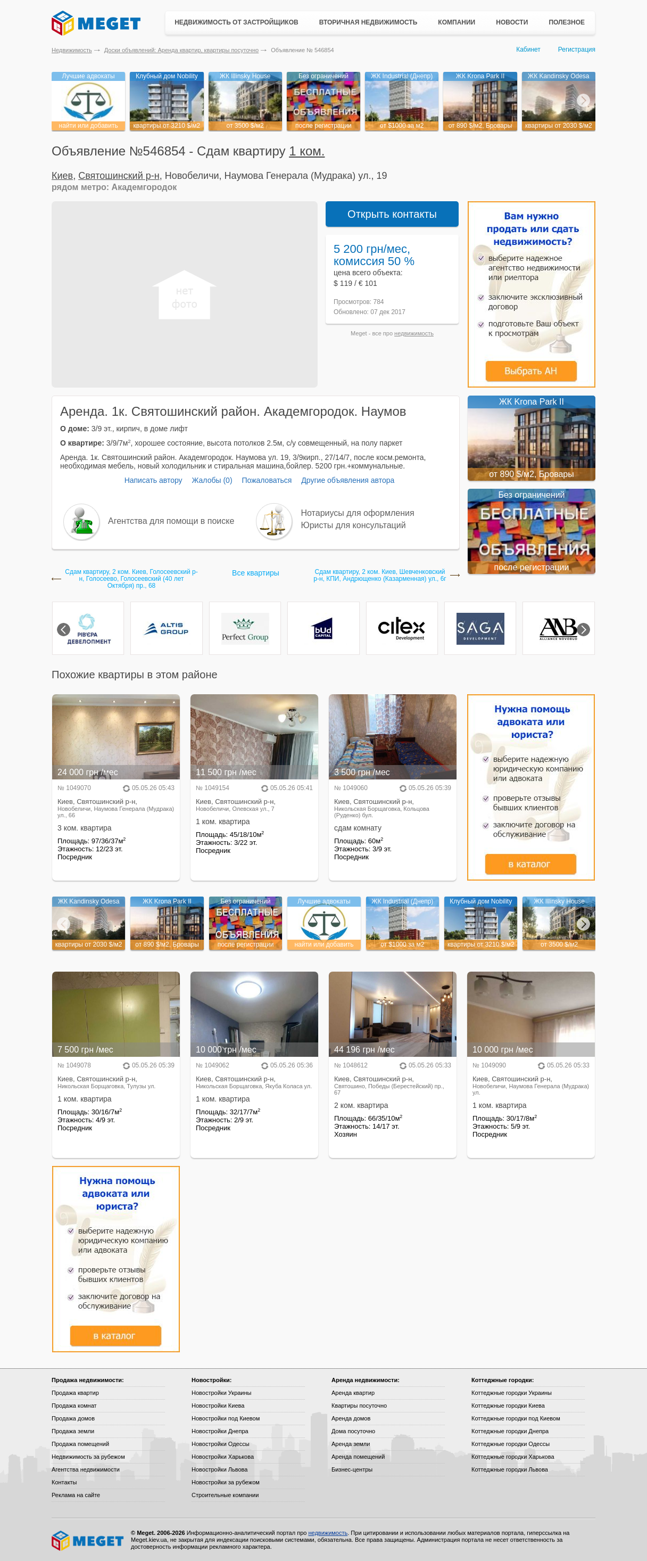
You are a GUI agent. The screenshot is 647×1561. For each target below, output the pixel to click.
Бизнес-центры (351, 1469)
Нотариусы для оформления (357, 512)
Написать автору (154, 480)
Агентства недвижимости (86, 1469)
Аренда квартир (353, 1393)
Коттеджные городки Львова (509, 1469)
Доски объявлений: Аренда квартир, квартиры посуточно (181, 50)
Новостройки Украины (222, 1393)
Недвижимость (72, 50)
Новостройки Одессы (221, 1444)
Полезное (567, 22)
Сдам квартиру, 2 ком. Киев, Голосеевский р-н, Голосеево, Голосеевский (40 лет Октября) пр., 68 (131, 579)
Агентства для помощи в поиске (171, 520)
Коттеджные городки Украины (511, 1393)
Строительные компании (225, 1495)
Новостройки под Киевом (226, 1418)
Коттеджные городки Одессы (510, 1444)
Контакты (64, 1482)
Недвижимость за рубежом (88, 1456)
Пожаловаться (267, 480)
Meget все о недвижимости (88, 1541)
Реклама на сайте (76, 1495)
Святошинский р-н (119, 175)
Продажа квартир (75, 1393)
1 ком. (307, 151)
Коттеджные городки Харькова (512, 1456)
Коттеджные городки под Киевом (515, 1418)
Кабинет (528, 49)
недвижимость (414, 333)
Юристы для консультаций (353, 525)
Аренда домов (350, 1418)
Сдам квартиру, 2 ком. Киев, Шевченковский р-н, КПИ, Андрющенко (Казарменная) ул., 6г (379, 575)
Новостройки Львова (219, 1469)
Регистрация (576, 49)
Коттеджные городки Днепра (510, 1431)
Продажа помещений (80, 1444)
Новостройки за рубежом (226, 1482)
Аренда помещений (358, 1456)
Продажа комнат (74, 1405)
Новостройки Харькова (223, 1456)
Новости (512, 22)
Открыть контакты (392, 214)
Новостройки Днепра (220, 1431)
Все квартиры (255, 573)
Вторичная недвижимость (368, 22)
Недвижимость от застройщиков (236, 22)
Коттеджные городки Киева (508, 1405)
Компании (456, 22)
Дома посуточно (353, 1431)
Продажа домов (73, 1418)
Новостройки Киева (218, 1405)
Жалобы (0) (212, 480)
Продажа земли (73, 1431)
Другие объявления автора (347, 480)
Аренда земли (350, 1444)
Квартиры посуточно (359, 1405)
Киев (62, 175)
